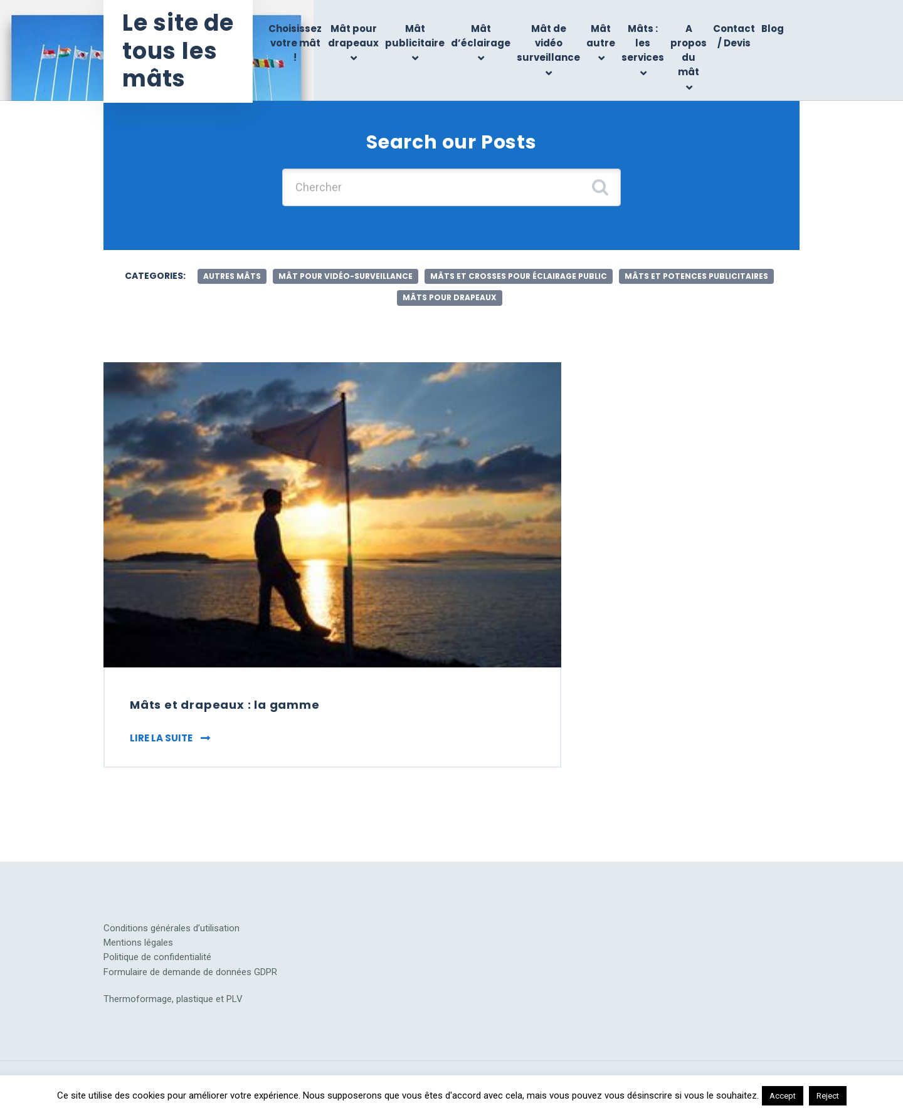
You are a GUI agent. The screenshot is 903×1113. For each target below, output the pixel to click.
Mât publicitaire (415, 36)
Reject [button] (827, 1095)
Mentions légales (138, 942)
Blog (772, 28)
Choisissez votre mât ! (295, 43)
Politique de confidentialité (157, 957)
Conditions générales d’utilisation (171, 928)
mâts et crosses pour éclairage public (518, 276)
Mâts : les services (642, 43)
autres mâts (232, 276)
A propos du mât (688, 50)
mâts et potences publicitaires (696, 276)
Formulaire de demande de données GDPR (190, 972)
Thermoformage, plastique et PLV (173, 999)
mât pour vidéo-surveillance (345, 276)
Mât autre (600, 36)
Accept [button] (782, 1095)
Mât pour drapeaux (353, 36)
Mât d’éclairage (480, 36)
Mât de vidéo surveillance (548, 43)
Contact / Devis (734, 36)
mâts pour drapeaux (450, 297)
